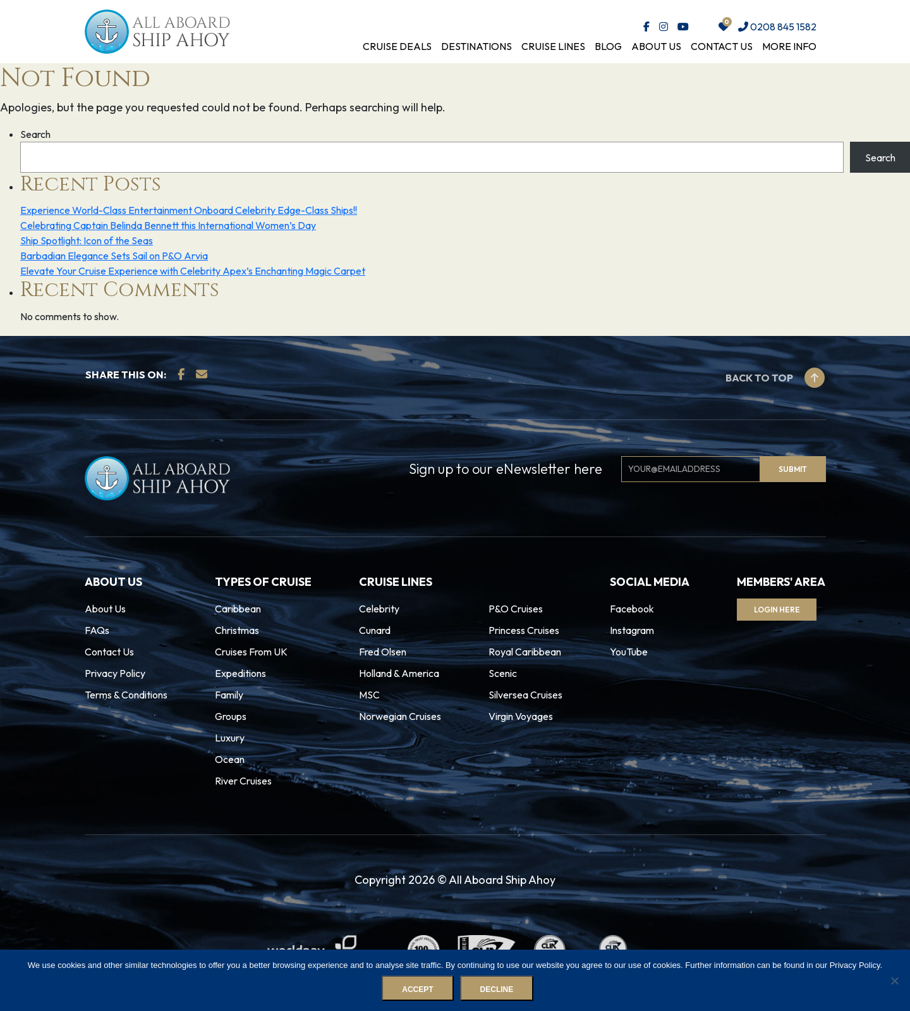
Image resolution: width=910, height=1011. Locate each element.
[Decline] (894, 980)
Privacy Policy (115, 673)
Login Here (779, 609)
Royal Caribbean (524, 651)
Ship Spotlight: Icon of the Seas (86, 240)
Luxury (230, 737)
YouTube (629, 651)
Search (35, 134)
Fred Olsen (382, 651)
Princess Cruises (523, 630)
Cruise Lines (553, 46)
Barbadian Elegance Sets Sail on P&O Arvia (114, 255)
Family (229, 694)
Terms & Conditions (126, 694)
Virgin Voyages (520, 716)
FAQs (97, 630)
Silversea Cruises (525, 694)
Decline (497, 990)
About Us (656, 46)
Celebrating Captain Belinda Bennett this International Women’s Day (168, 225)
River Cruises (243, 780)
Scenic (502, 673)
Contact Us (722, 46)
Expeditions (240, 673)
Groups (230, 716)
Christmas (237, 630)
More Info (789, 46)
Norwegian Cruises (400, 716)
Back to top (775, 378)
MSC (369, 694)
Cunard (375, 630)
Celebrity (379, 608)
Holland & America (399, 673)
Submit (793, 469)
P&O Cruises (515, 608)
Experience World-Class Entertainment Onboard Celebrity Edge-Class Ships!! (188, 210)
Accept (418, 990)
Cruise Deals (397, 46)
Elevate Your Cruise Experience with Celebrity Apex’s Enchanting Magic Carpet (192, 270)
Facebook (632, 608)
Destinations (476, 46)
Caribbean (238, 608)
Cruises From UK (251, 651)
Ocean (230, 759)
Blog (608, 46)
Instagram (632, 630)
